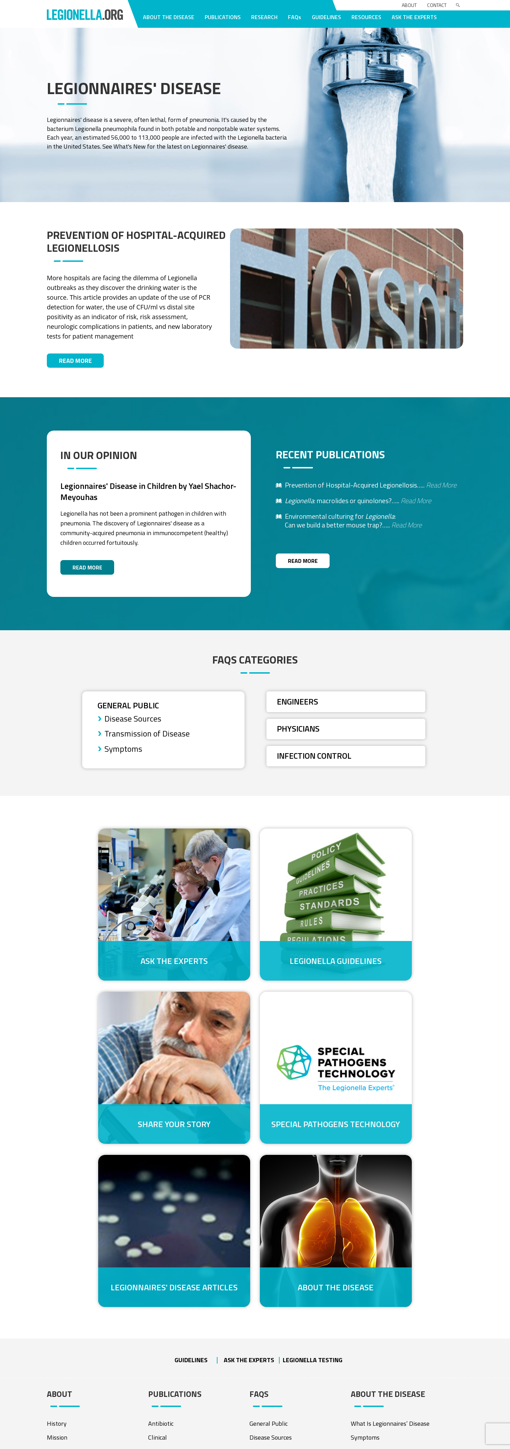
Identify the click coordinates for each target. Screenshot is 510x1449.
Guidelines (191, 1155)
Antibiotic (160, 1219)
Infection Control (315, 760)
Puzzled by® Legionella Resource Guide (90, 1365)
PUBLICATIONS (223, 17)
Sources (158, 1246)
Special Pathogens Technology (115, 1085)
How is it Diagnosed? (378, 1246)
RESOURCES (366, 17)
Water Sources (370, 1344)
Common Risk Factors (379, 1302)
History (57, 1219)
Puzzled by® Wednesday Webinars (92, 1383)
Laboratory (163, 1288)
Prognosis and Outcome (382, 1288)
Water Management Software (87, 1333)
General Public (129, 709)
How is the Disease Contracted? (392, 1316)
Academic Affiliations (277, 1394)
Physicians (299, 733)
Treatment (365, 1274)
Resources (364, 1371)
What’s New (367, 1399)
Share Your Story (394, 945)
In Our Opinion (369, 1385)
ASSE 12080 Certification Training (92, 1347)
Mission (57, 1233)
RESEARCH (264, 17)
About (409, 5)
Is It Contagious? (372, 1260)
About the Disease (394, 1085)
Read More (75, 362)
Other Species (166, 1302)
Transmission (165, 1260)
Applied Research (272, 1366)
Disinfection (164, 1316)
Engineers (298, 705)
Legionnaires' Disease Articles (255, 1085)
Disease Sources (132, 722)
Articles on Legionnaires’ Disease (394, 1358)
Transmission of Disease (147, 738)
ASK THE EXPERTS (414, 17)
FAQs (294, 17)
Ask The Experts (116, 945)
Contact (437, 5)
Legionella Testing (312, 1155)
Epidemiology (166, 1274)
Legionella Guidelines (255, 945)
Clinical (157, 1233)
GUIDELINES (326, 17)
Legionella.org (106, 1442)
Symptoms (123, 753)
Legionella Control (273, 1380)
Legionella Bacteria (376, 1330)
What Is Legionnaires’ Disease (390, 1219)
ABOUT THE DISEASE (168, 17)
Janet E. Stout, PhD (72, 1246)
